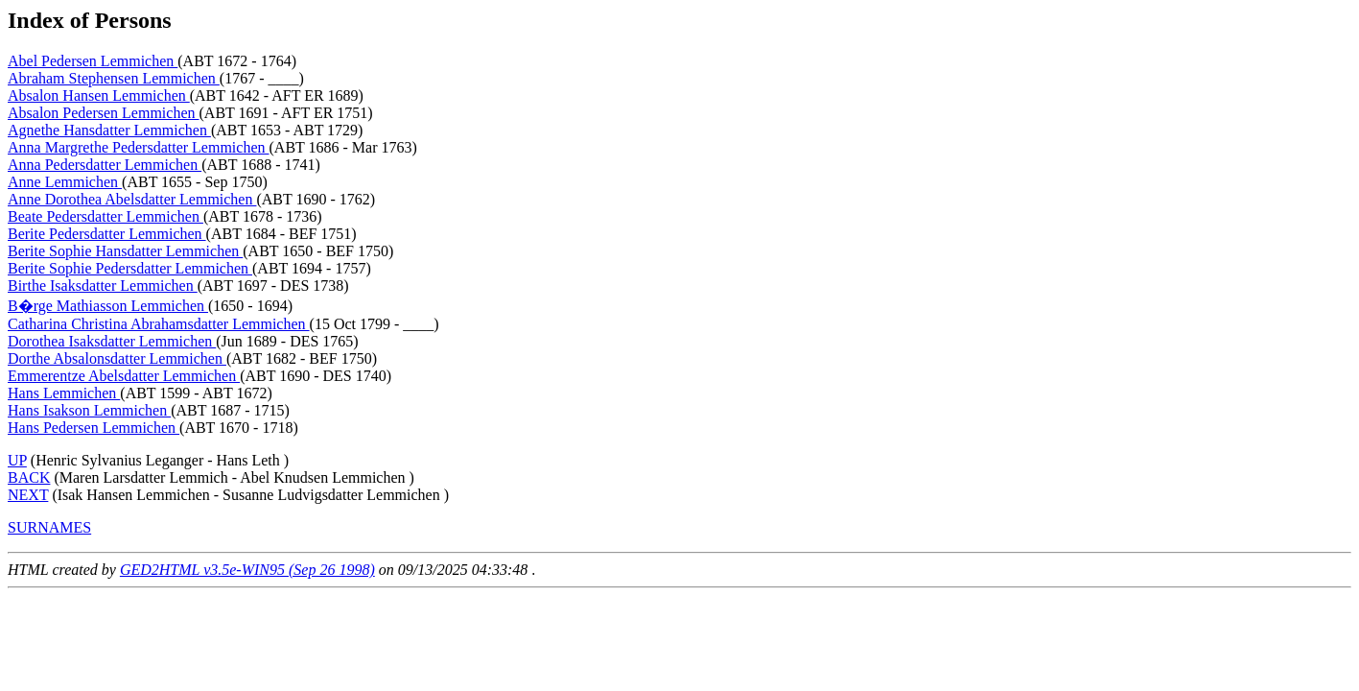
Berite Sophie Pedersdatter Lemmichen (130, 268)
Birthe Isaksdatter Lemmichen (103, 285)
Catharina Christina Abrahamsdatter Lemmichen (159, 324)
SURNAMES (49, 527)
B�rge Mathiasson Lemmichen (108, 306)
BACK (29, 477)
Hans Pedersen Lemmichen (93, 427)
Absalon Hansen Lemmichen (99, 95)
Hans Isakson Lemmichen (89, 410)
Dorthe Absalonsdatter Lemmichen (117, 358)
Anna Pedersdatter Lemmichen (104, 164)
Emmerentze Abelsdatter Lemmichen (124, 376)
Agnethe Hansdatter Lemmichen (109, 130)
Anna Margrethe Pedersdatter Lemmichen (138, 147)
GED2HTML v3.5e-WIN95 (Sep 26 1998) (247, 569)
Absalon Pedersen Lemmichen (103, 113)
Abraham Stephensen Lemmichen (114, 78)
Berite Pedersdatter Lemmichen (107, 234)
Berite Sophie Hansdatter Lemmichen (125, 251)
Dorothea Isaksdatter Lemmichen (112, 341)
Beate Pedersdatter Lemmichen (105, 216)
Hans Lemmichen (64, 393)
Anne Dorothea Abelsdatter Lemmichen (132, 199)
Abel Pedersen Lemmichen (92, 61)
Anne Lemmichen (65, 182)
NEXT (28, 495)
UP (17, 460)
